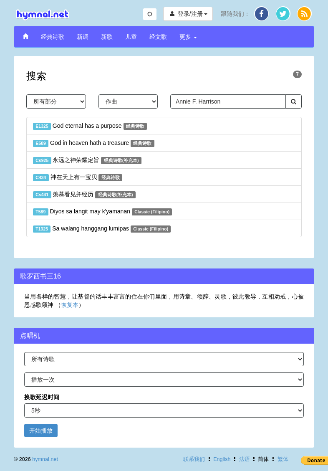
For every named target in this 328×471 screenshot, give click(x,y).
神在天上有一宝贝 (77, 177)
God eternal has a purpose (90, 126)
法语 (244, 459)
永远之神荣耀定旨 (87, 160)
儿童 (131, 36)
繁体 (283, 459)
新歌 (107, 36)
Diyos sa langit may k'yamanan (102, 211)
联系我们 (194, 459)
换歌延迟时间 (41, 397)
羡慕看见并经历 (84, 194)
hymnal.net (45, 459)
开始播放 (41, 430)
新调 (82, 36)
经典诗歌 (52, 36)
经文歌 (158, 36)
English (221, 459)
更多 (188, 36)
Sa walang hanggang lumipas (102, 229)
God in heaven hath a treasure (93, 143)
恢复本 (69, 304)
